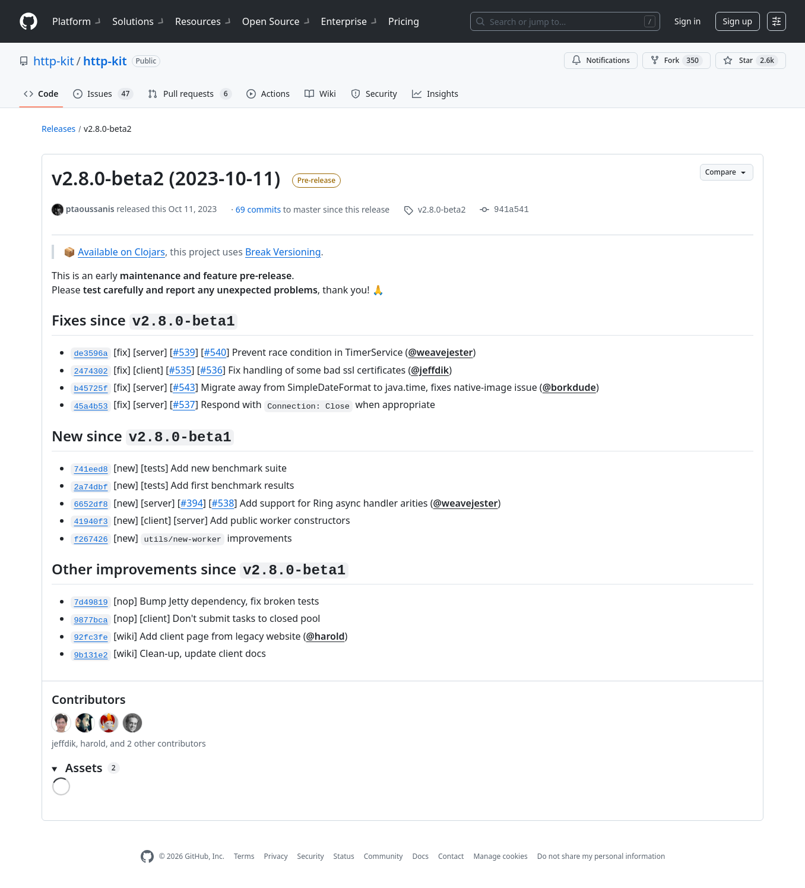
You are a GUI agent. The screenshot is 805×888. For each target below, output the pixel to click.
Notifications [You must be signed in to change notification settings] (600, 60)
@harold (325, 636)
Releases (58, 128)
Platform (77, 21)
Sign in (687, 21)
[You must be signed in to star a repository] (750, 60)
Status (344, 856)
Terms (244, 856)
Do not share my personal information (601, 856)
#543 (184, 387)
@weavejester (440, 352)
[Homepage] (28, 21)
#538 (223, 503)
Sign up (737, 21)
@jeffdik (430, 370)
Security (310, 856)
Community (383, 856)
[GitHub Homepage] (147, 856)
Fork (676, 61)
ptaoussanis (90, 208)
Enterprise (350, 21)
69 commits (259, 209)
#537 (184, 404)
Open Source (277, 21)
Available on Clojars (121, 251)
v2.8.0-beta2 (108, 128)
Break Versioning (283, 251)
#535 (180, 370)
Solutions (139, 21)
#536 (211, 370)
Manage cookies (500, 856)
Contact (451, 856)
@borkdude (569, 387)
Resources (204, 21)
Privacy (276, 856)
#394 (191, 503)
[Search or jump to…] (565, 21)
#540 (215, 352)
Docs (420, 856)
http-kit (53, 61)
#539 (184, 352)
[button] (402, 768)
